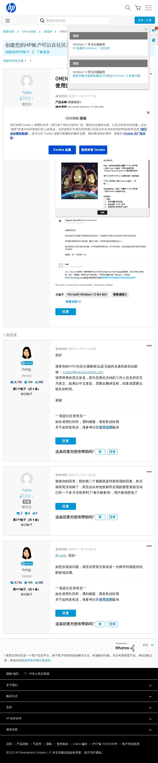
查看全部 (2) (73, 302)
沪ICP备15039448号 (104, 744)
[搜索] (73, 20)
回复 (65, 311)
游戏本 (48, 31)
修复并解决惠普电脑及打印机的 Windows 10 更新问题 (106, 76)
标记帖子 (27, 393)
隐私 (49, 744)
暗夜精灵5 (120, 294)
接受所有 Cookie (93, 150)
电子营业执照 (130, 744)
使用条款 (30, 660)
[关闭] (148, 112)
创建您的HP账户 (17, 52)
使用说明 (105, 427)
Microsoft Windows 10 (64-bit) (87, 294)
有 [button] (100, 452)
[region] (79, 134)
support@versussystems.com (83, 372)
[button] (102, 175)
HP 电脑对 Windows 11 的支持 (91, 48)
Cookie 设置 (62, 150)
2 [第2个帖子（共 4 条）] (16, 389)
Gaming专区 (29, 31)
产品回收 (22, 744)
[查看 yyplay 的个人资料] (26, 92)
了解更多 (43, 52)
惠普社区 (9, 31)
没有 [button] (112, 452)
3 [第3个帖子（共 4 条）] (16, 520)
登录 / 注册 (145, 20)
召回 (9, 744)
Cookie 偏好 (80, 744)
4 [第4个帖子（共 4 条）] (16, 589)
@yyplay (61, 555)
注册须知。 (46, 660)
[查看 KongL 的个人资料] (26, 369)
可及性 (37, 744)
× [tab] (146, 29)
